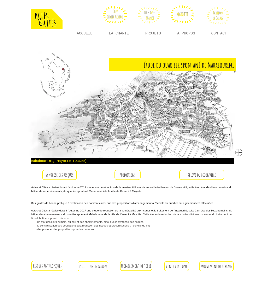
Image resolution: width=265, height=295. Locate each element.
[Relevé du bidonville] (201, 175)
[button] (59, 175)
